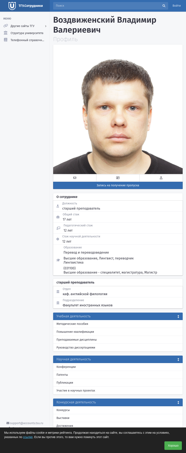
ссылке (28, 437)
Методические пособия (72, 324)
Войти (177, 5)
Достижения (64, 426)
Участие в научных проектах (75, 390)
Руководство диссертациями (75, 347)
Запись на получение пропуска (118, 185)
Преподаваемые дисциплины (76, 339)
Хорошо (173, 445)
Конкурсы (63, 410)
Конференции (66, 367)
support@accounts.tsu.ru (24, 423)
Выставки (62, 418)
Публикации (64, 382)
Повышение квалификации (75, 332)
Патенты (62, 375)
